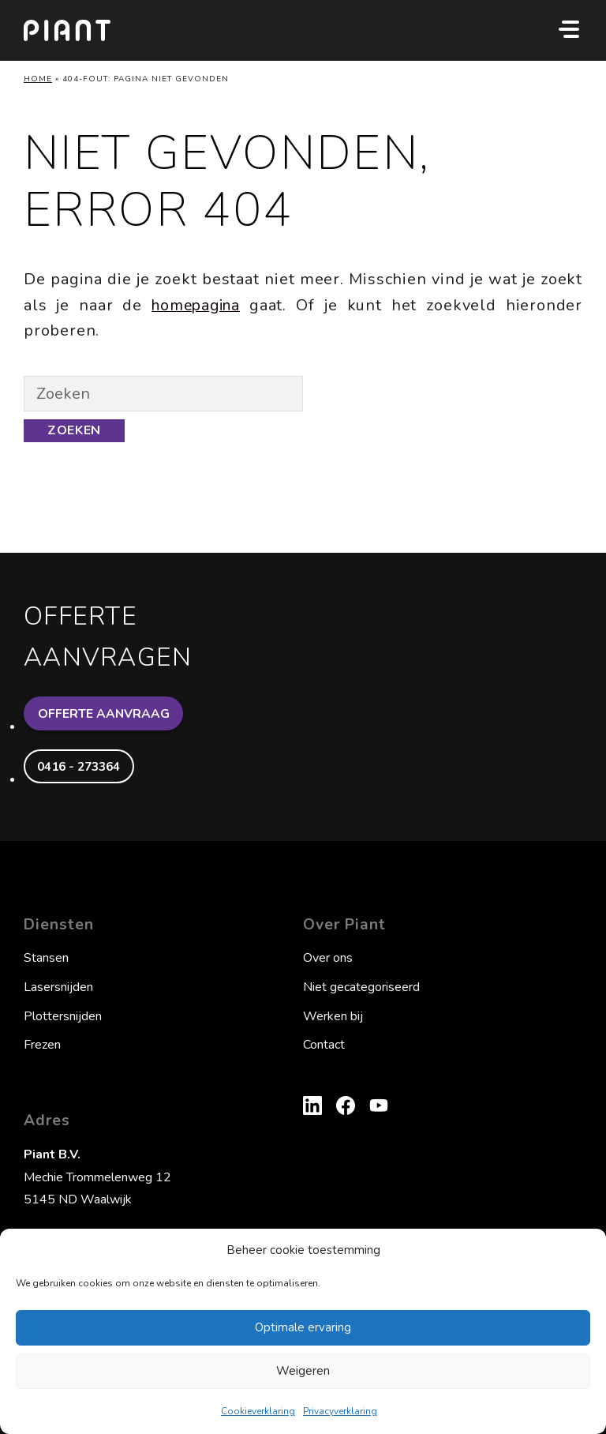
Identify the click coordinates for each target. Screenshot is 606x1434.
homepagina (197, 305)
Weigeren (303, 1371)
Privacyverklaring (340, 1411)
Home (38, 78)
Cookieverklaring (258, 1411)
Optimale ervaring (303, 1327)
